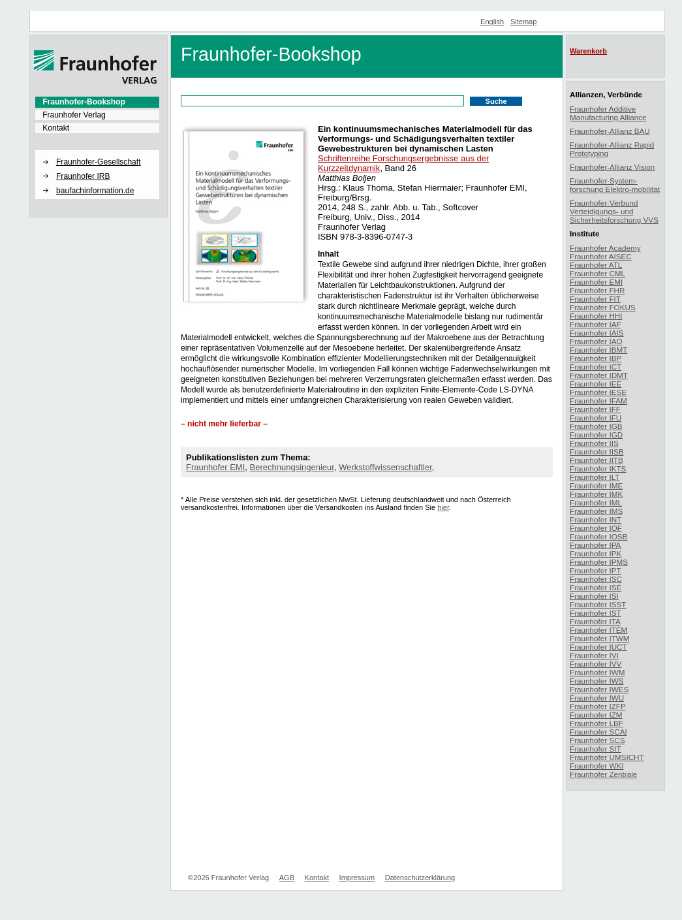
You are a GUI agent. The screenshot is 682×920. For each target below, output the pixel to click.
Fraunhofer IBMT (598, 349)
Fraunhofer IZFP (598, 706)
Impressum (357, 877)
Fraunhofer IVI (594, 655)
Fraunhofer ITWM (600, 638)
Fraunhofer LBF (596, 723)
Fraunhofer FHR (597, 290)
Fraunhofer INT (595, 519)
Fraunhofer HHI (596, 315)
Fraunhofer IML (596, 502)
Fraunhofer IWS (597, 680)
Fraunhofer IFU (595, 417)
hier (443, 507)
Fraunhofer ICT (595, 366)
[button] (97, 150)
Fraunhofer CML (597, 273)
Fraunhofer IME (596, 485)
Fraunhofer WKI (597, 765)
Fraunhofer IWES (599, 689)
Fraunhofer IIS (594, 443)
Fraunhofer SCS (597, 740)
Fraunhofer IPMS (599, 562)
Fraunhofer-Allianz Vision (612, 167)
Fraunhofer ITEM (598, 630)
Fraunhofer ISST (598, 604)
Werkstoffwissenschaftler (385, 467)
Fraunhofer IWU (597, 697)
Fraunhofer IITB (596, 460)
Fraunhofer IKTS (598, 468)
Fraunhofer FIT (595, 298)
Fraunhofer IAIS (597, 332)
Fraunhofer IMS (596, 511)
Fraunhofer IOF (596, 528)
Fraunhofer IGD (596, 434)
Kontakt (55, 128)
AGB (286, 877)
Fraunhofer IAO (596, 341)
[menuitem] (97, 102)
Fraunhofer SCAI (598, 731)
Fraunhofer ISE (595, 587)
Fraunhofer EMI (215, 467)
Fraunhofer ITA (595, 621)
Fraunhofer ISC (596, 579)
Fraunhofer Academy (605, 248)
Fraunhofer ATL (596, 265)
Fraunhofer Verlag (74, 114)
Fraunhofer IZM (596, 714)
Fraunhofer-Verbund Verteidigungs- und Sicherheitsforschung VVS (614, 211)
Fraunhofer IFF (595, 409)
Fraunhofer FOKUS (603, 307)
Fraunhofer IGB (596, 426)
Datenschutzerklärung (420, 877)
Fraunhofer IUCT (598, 646)
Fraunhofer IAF (595, 324)
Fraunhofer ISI (594, 596)
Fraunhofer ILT (594, 477)
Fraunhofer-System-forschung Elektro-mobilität (615, 184)
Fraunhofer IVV (595, 663)
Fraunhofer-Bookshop (83, 101)
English (492, 21)
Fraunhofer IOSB (598, 536)
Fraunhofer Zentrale (603, 774)
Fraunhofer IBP (595, 358)
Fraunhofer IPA (595, 545)
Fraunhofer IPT (595, 570)
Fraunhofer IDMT (599, 375)
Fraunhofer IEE (595, 383)
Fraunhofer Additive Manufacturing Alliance (608, 112)
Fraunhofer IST (595, 613)
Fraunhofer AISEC (601, 256)
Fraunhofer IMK (596, 494)
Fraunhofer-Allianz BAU (610, 131)
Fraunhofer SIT (595, 748)
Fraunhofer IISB (597, 451)
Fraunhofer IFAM (598, 400)
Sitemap (523, 21)
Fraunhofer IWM (597, 672)
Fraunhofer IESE (598, 392)
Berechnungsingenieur (292, 467)
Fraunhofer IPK (595, 553)
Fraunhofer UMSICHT (607, 757)
